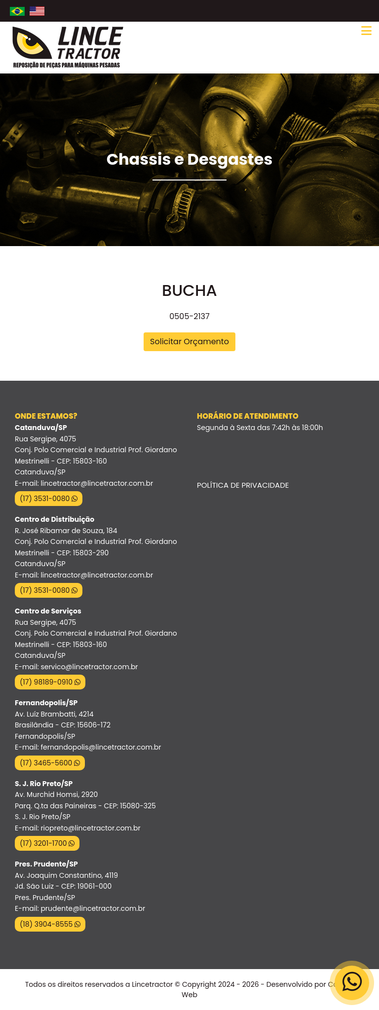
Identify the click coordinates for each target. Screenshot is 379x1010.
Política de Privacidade (243, 485)
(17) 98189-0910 (50, 682)
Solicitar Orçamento (189, 341)
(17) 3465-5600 (50, 763)
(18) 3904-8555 (50, 924)
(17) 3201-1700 (47, 843)
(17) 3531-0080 (48, 499)
